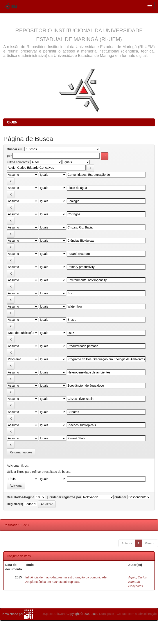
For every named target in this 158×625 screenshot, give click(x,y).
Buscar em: (15, 149)
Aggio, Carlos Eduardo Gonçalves (137, 582)
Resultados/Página (20, 497)
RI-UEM (12, 122)
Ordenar (120, 497)
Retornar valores (21, 452)
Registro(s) (15, 504)
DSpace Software (54, 614)
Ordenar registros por (65, 497)
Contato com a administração (137, 614)
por (9, 156)
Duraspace (106, 614)
